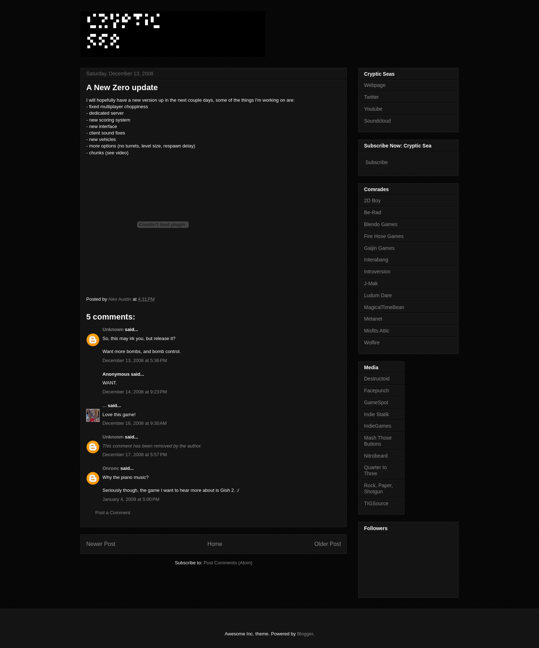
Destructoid (377, 379)
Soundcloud (377, 121)
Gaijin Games (379, 248)
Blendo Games (381, 224)
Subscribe (376, 162)
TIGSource (376, 503)
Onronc (110, 468)
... (104, 405)
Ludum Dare (378, 295)
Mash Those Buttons (378, 441)
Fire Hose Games (384, 236)
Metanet (373, 319)
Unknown (113, 329)
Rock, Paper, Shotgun (378, 488)
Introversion (377, 271)
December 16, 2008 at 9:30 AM (134, 423)
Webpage (375, 85)
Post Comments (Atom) (227, 562)
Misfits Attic (376, 331)
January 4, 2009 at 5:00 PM (130, 499)
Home (215, 544)
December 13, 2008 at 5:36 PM (134, 360)
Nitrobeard (375, 456)
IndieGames (377, 426)
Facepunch (376, 390)
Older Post (327, 544)
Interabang (376, 260)
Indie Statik (376, 414)
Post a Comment (112, 512)
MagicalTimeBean (384, 307)
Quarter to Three (375, 470)
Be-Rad (372, 212)
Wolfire (372, 342)
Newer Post (100, 544)
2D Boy (372, 200)
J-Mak (371, 283)
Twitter (371, 97)
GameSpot (376, 402)
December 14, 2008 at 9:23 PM (134, 391)
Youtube (373, 109)
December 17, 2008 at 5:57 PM (134, 454)
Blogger (305, 633)
